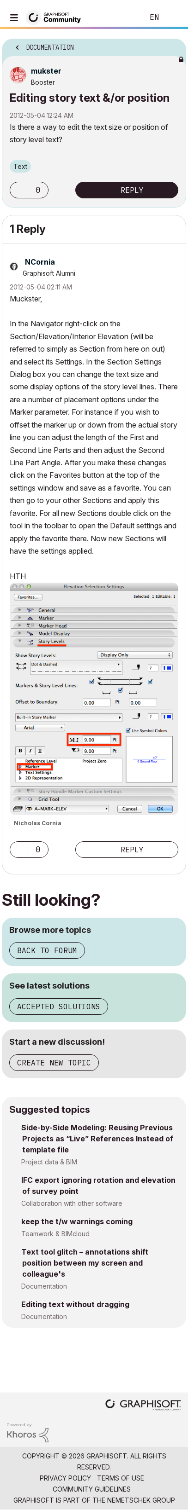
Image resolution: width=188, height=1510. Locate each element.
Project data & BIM (49, 1162)
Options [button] (173, 44)
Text (20, 166)
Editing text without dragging (75, 1304)
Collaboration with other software (71, 1203)
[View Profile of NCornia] (40, 261)
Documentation (44, 1286)
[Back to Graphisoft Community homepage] (56, 17)
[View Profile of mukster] (46, 70)
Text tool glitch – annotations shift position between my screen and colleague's (84, 1263)
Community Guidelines (92, 1489)
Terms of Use (120, 1478)
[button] (19, 190)
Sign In (173, 17)
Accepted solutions (58, 1006)
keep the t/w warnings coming (77, 1221)
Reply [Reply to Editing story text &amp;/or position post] (132, 190)
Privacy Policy (65, 1478)
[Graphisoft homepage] (143, 1405)
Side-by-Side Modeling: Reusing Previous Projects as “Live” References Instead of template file (97, 1138)
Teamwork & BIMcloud (55, 1234)
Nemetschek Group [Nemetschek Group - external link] (141, 1500)
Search (123, 17)
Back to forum (47, 950)
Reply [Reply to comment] (132, 849)
